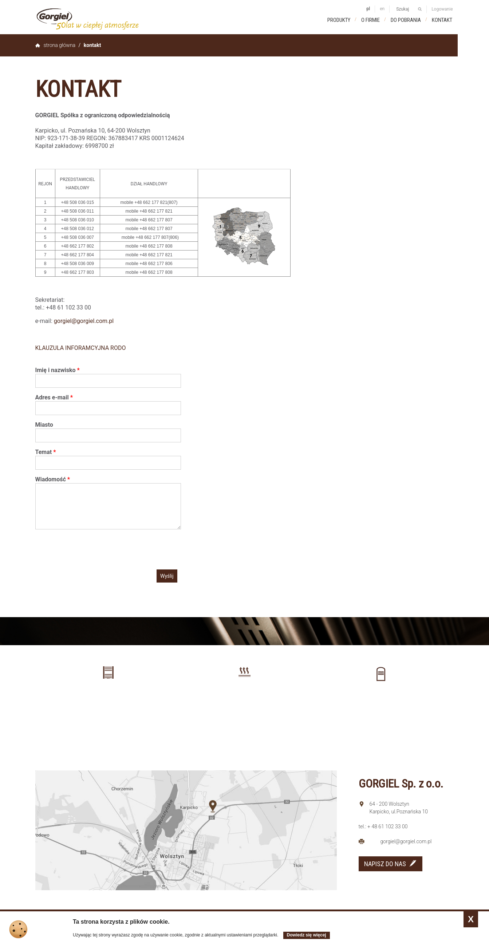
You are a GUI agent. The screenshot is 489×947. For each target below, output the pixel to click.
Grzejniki (108, 698)
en (382, 8)
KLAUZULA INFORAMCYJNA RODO (80, 347)
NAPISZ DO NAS (385, 864)
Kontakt (442, 20)
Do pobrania (406, 20)
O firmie (370, 20)
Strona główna (60, 45)
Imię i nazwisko (57, 370)
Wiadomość (52, 479)
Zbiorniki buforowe (381, 700)
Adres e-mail (54, 397)
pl (368, 8)
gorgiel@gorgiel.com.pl (84, 320)
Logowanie (442, 9)
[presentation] (90, 549)
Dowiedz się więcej (306, 935)
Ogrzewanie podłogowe (244, 698)
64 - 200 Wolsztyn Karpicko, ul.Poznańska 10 (399, 807)
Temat (45, 452)
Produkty (338, 20)
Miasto (44, 424)
